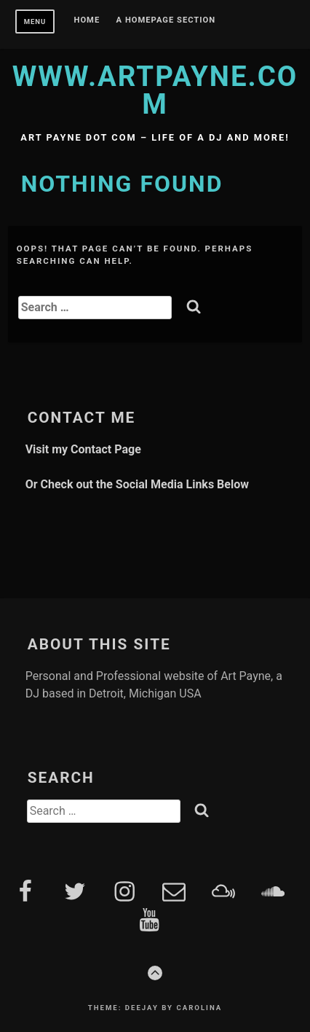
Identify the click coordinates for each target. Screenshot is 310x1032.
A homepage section (166, 20)
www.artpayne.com (155, 90)
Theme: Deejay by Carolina (155, 1008)
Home (87, 20)
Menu (35, 21)
